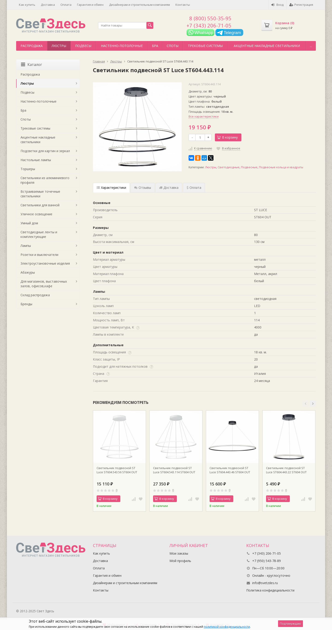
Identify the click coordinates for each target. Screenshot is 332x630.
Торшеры (28, 169)
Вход (277, 5)
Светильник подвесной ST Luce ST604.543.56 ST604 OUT (117, 470)
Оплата (65, 5)
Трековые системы (205, 46)
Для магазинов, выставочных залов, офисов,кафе (44, 283)
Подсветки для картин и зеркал (45, 151)
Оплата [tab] (194, 187)
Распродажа (32, 46)
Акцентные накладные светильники (267, 46)
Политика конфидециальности (270, 590)
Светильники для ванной (40, 205)
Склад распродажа (35, 295)
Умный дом (29, 223)
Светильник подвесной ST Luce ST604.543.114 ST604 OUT (174, 470)
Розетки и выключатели (39, 254)
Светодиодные (229, 167)
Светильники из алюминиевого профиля (45, 180)
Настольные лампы (36, 160)
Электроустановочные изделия (45, 263)
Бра (155, 46)
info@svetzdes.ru (265, 583)
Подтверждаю (290, 623)
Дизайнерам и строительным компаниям (139, 5)
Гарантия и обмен (90, 5)
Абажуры (28, 272)
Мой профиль (180, 561)
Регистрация (301, 5)
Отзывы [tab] (142, 187)
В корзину (227, 137)
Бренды (26, 304)
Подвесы (83, 46)
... (311, 46)
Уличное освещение (36, 214)
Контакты (182, 5)
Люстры (59, 46)
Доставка (48, 5)
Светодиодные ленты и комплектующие (39, 234)
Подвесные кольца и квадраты (281, 167)
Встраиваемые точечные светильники (40, 193)
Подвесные (249, 167)
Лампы (26, 245)
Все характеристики (204, 116)
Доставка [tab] (168, 187)
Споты (172, 46)
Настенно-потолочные (122, 46)
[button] (305, 404)
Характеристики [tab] (111, 187)
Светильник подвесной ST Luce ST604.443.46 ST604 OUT (230, 470)
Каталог (31, 64)
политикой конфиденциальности (227, 627)
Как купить (27, 5)
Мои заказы (178, 553)
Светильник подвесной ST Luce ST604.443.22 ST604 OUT (286, 470)
